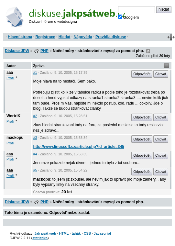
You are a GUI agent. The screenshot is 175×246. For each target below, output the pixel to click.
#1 (35, 72)
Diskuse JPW (17, 51)
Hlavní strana (20, 37)
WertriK (13, 116)
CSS (87, 233)
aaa (9, 72)
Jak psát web (45, 233)
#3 (35, 138)
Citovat (160, 74)
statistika (40, 238)
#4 (35, 154)
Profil (10, 78)
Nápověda (83, 37)
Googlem (128, 17)
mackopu (15, 137)
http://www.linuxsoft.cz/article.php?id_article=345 (78, 146)
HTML (64, 233)
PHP (44, 51)
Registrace (45, 37)
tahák (76, 233)
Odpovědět (141, 74)
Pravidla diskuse (110, 37)
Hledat (65, 37)
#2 (35, 116)
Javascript (102, 233)
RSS (148, 51)
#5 (35, 170)
